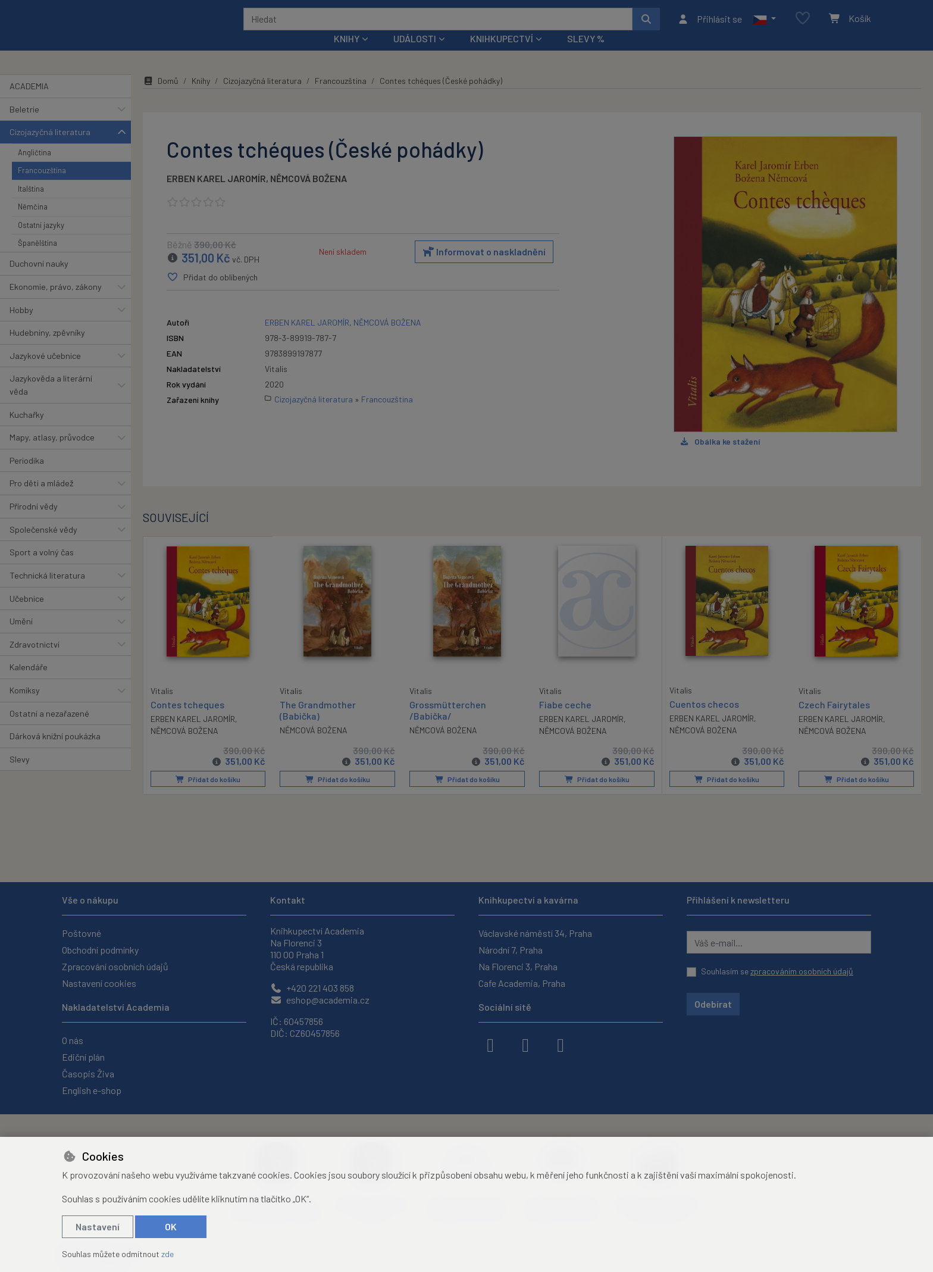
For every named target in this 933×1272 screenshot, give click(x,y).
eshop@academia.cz (320, 999)
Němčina (33, 222)
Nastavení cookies (99, 983)
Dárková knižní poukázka (55, 752)
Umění (21, 637)
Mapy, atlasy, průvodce (52, 453)
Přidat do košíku (208, 795)
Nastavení (98, 1226)
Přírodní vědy (34, 522)
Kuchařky (27, 430)
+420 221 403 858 (312, 987)
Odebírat (713, 1004)
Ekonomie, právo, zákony (56, 303)
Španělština (37, 259)
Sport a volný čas (42, 568)
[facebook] (490, 1044)
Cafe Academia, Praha (521, 983)
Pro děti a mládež (41, 499)
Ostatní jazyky (41, 240)
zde (167, 1254)
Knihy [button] (346, 54)
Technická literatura (47, 591)
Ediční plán (83, 1056)
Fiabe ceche (565, 720)
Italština (31, 204)
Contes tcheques (187, 720)
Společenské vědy (43, 545)
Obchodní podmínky (100, 949)
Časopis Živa (88, 1073)
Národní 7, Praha (510, 949)
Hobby (21, 325)
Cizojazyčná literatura (50, 148)
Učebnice (27, 614)
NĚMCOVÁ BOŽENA (308, 194)
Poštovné (81, 933)
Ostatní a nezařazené (49, 729)
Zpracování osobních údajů (115, 966)
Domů (161, 97)
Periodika (27, 476)
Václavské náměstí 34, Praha (535, 933)
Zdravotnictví (35, 660)
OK (171, 1226)
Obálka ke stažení (719, 457)
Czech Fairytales (834, 720)
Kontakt (287, 899)
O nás (72, 1040)
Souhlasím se (777, 971)
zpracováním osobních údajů (801, 971)
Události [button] (414, 54)
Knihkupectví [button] (501, 54)
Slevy (20, 775)
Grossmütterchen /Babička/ (447, 726)
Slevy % (586, 54)
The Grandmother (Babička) (318, 726)
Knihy (201, 97)
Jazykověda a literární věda (51, 400)
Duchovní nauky (39, 279)
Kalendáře (29, 683)
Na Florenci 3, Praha (518, 966)
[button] (764, 27)
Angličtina (34, 168)
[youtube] (560, 1044)
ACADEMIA (29, 102)
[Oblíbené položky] (802, 26)
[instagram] (525, 1044)
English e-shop (91, 1090)
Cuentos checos (704, 720)
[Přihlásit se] (709, 27)
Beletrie (24, 125)
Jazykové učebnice (45, 372)
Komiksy (25, 706)
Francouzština (42, 186)
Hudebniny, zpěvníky (47, 348)
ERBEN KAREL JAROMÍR (216, 194)
